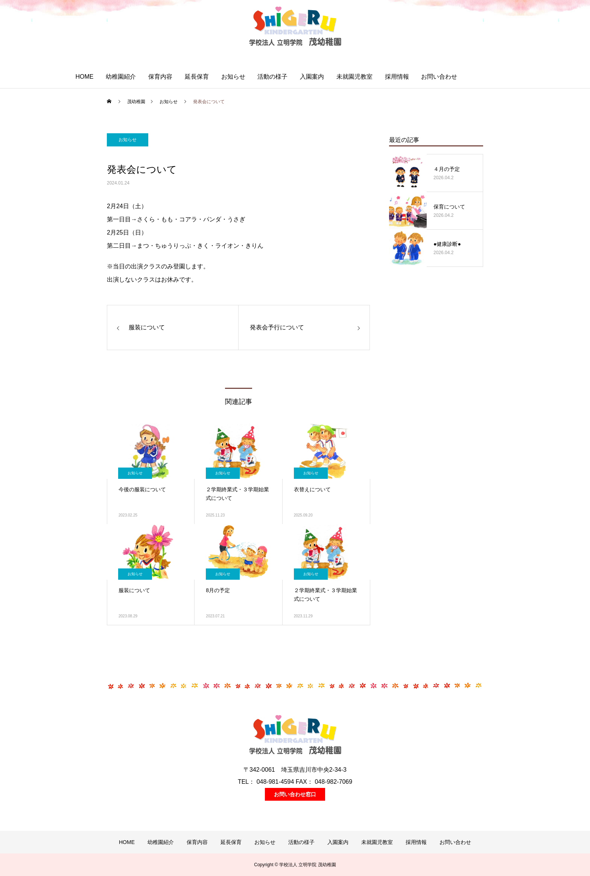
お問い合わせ (439, 76)
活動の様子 (272, 76)
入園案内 (312, 76)
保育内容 (160, 76)
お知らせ (233, 76)
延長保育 (197, 76)
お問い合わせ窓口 (295, 794)
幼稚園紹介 (121, 76)
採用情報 (397, 76)
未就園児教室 (354, 76)
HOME (84, 76)
